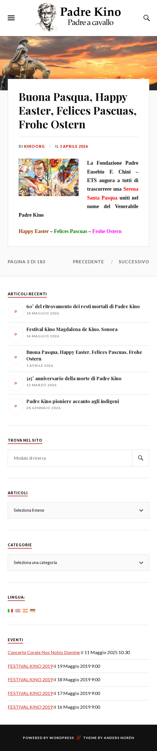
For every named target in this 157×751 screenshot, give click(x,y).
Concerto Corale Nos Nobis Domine (44, 652)
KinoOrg (34, 146)
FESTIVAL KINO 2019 (30, 666)
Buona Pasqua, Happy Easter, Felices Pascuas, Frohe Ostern (78, 110)
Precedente (88, 261)
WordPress (61, 738)
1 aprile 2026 (74, 146)
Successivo (134, 261)
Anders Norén (119, 738)
